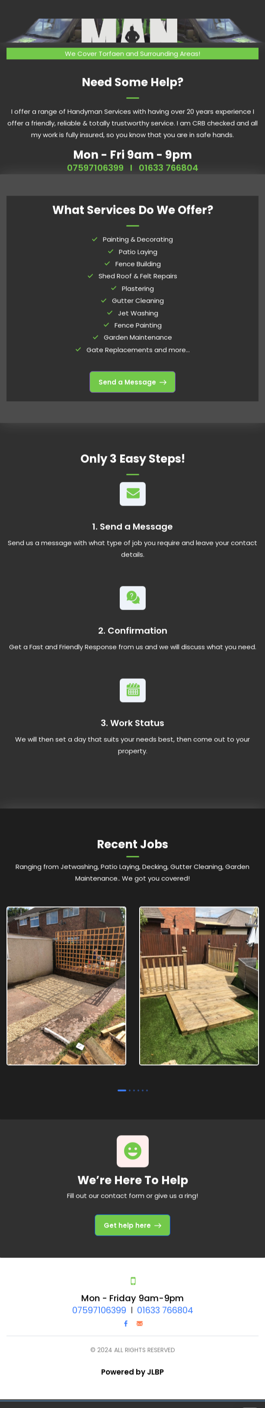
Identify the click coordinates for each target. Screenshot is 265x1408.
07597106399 (95, 163)
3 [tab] (134, 1085)
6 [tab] (147, 1085)
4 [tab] (138, 1085)
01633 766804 (168, 163)
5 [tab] (143, 1085)
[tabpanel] (66, 983)
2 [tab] (130, 1085)
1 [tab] (122, 1085)
